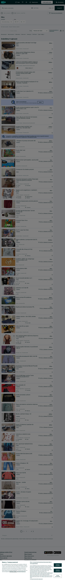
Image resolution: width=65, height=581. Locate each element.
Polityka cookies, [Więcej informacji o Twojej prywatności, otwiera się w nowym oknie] (13, 571)
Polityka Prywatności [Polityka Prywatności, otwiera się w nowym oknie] (21, 571)
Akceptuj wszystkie (58, 565)
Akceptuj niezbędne (57, 570)
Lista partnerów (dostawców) (36, 579)
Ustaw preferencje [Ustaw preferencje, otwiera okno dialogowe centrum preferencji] (57, 576)
